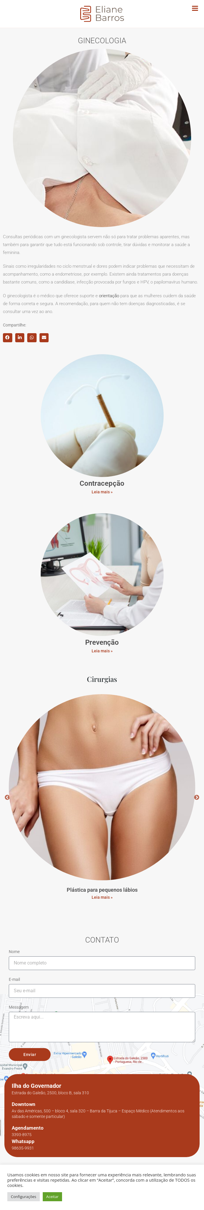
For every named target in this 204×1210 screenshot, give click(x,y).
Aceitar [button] (52, 1196)
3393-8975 (22, 1134)
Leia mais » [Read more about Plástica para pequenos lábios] (102, 897)
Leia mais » (102, 492)
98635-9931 (23, 1148)
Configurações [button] (23, 1196)
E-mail (14, 979)
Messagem (19, 1007)
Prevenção (102, 642)
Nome (14, 951)
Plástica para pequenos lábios (102, 890)
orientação (109, 295)
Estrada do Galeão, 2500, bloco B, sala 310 (50, 1092)
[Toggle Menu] (195, 8)
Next (197, 798)
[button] (7, 338)
